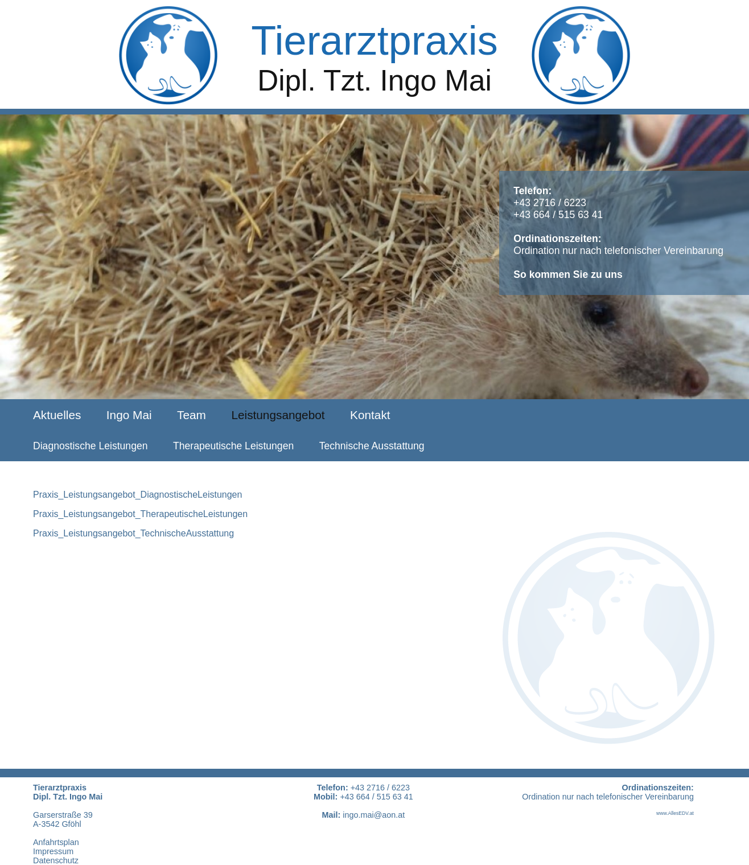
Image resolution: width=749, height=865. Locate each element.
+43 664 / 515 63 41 (558, 214)
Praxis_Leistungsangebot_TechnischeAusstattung (133, 533)
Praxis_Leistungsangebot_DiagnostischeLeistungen (137, 494)
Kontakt (370, 414)
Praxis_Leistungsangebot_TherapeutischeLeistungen (140, 514)
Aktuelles (57, 414)
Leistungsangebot (277, 414)
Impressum (53, 851)
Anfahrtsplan (56, 842)
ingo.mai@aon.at (374, 814)
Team (191, 414)
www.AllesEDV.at (675, 813)
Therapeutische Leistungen (233, 446)
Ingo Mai (129, 414)
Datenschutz (56, 860)
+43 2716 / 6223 (549, 202)
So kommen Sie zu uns (568, 274)
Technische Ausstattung (372, 446)
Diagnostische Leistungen (90, 446)
